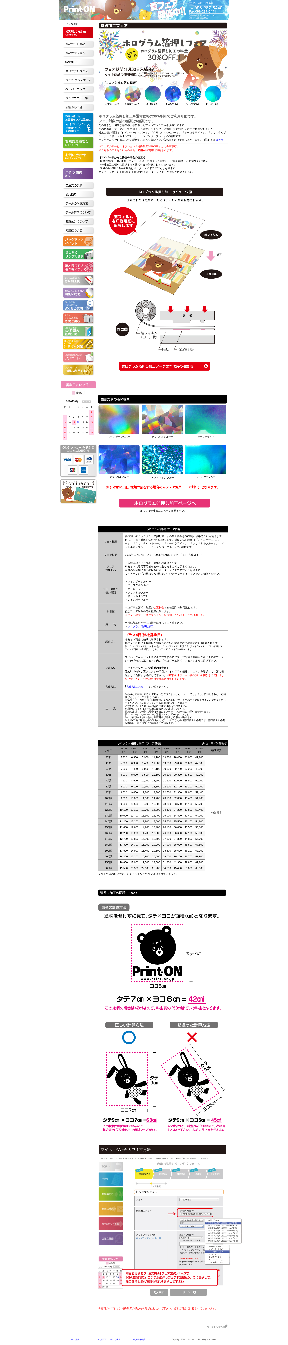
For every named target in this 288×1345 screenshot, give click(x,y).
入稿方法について (136, 686)
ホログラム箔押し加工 (141, 626)
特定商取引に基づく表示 (109, 1339)
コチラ (219, 139)
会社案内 (75, 1339)
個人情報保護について (143, 1339)
